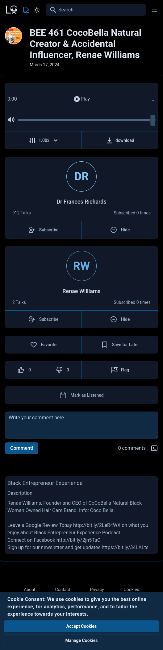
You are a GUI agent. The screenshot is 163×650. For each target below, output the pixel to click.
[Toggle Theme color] (26, 10)
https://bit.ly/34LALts (125, 547)
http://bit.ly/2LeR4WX (96, 525)
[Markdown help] (154, 448)
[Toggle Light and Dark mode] (37, 10)
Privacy (97, 589)
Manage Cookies (81, 640)
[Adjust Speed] (43, 140)
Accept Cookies (81, 626)
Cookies (131, 589)
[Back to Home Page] (11, 9)
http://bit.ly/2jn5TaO (78, 540)
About (29, 589)
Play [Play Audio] (81, 99)
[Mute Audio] (11, 120)
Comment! (21, 448)
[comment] (81, 425)
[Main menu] (154, 10)
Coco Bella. (102, 510)
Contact (62, 589)
